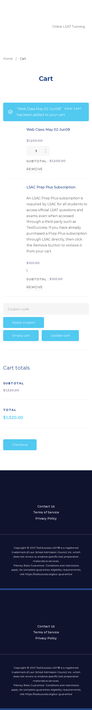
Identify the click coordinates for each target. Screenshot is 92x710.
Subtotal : (37, 161)
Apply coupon (23, 322)
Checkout (20, 445)
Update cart (60, 335)
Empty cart (21, 335)
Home (8, 59)
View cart (73, 108)
